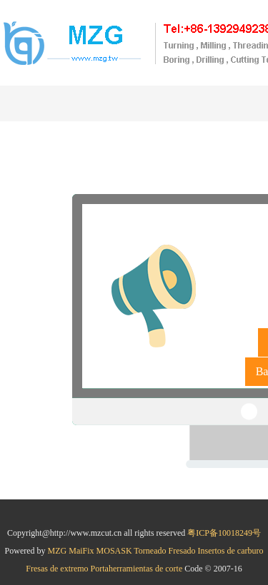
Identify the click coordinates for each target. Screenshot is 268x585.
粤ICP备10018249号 (224, 533)
